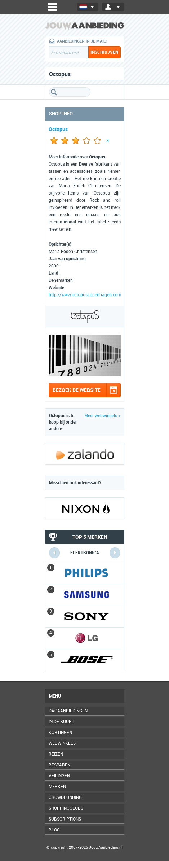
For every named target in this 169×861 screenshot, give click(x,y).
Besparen (59, 765)
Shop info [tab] (61, 114)
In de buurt (61, 721)
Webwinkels (62, 743)
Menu (55, 696)
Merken (57, 786)
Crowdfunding (65, 797)
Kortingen (60, 732)
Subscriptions (65, 819)
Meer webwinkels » (102, 415)
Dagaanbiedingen (68, 710)
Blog (54, 829)
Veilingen (59, 775)
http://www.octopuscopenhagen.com (85, 294)
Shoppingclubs (66, 808)
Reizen (56, 754)
